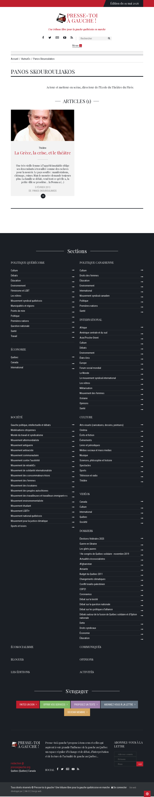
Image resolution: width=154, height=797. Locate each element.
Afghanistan (86, 564)
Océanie (84, 398)
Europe (83, 363)
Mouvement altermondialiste (25, 440)
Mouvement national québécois (26, 516)
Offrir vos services (54, 705)
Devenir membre (76, 712)
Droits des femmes (89, 276)
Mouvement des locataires (24, 486)
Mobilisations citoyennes (23, 430)
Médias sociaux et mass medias (95, 450)
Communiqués (90, 647)
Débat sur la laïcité (89, 599)
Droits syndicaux (88, 628)
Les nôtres (16, 296)
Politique (15, 316)
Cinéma (83, 430)
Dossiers (86, 531)
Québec (14, 357)
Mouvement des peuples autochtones (29, 491)
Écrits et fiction (87, 435)
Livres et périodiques (90, 445)
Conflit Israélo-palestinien (92, 584)
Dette (82, 623)
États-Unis (85, 358)
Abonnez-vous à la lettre (118, 705)
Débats (14, 276)
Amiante (84, 569)
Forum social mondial (90, 368)
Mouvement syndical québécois (26, 301)
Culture (14, 271)
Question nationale (20, 326)
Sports (83, 471)
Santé (14, 331)
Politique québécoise (28, 263)
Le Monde (84, 373)
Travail (14, 336)
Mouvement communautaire (25, 455)
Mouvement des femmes (92, 393)
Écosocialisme (22, 647)
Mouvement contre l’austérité (25, 461)
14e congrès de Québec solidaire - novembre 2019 (104, 554)
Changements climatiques (92, 579)
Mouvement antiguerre (22, 445)
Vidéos (85, 494)
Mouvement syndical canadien (95, 296)
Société (17, 417)
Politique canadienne (97, 263)
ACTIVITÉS (87, 672)
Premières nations (20, 321)
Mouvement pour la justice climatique (29, 521)
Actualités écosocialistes (92, 559)
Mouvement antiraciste (22, 450)
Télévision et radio (89, 476)
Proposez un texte (84, 705)
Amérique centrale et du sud (93, 333)
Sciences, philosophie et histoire (96, 461)
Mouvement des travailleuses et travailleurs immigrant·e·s (39, 496)
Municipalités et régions (22, 306)
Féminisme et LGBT (20, 291)
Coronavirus (86, 594)
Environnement (18, 286)
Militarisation (86, 388)
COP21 (83, 589)
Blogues (17, 660)
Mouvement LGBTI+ (20, 511)
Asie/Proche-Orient (89, 338)
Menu (77, 45)
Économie (18, 350)
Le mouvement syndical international (98, 378)
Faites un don (27, 705)
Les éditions (20, 672)
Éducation (16, 281)
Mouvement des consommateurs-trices (30, 476)
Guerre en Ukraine (88, 544)
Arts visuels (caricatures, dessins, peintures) (102, 425)
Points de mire (18, 311)
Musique (84, 455)
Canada (14, 363)
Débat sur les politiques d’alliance (96, 609)
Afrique (83, 328)
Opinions (84, 403)
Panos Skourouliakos (44, 191)
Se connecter (119, 788)
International (17, 368)
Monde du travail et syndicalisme (27, 435)
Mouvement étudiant (21, 506)
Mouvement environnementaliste (27, 501)
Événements (86, 440)
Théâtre (42, 148)
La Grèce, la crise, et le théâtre (42, 153)
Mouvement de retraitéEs (23, 466)
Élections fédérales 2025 (92, 539)
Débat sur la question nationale (95, 604)
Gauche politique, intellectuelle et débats (31, 425)
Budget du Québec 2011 (91, 574)
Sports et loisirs (18, 526)
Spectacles (85, 466)
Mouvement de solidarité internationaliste (31, 471)
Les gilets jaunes (88, 549)
